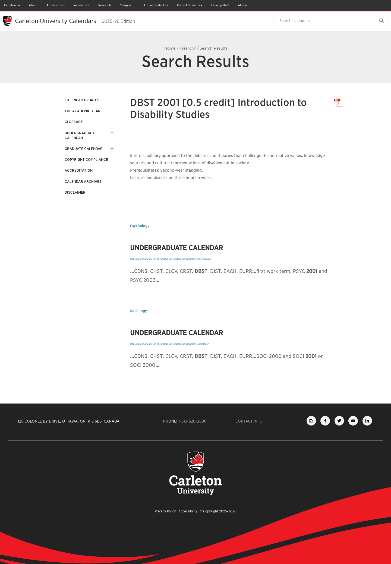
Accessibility (188, 511)
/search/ (187, 48)
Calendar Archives (83, 181)
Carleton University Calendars (75, 20)
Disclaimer (75, 192)
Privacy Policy (165, 511)
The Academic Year (82, 111)
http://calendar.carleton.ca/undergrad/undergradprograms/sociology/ (169, 343)
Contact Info (249, 421)
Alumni (243, 5)
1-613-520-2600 (192, 421)
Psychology (139, 226)
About (33, 5)
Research (104, 5)
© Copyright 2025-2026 (218, 511)
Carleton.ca (12, 5)
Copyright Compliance (86, 159)
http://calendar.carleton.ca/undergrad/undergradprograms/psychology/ (170, 258)
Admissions (54, 5)
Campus (125, 5)
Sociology (138, 311)
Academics (81, 5)
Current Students (188, 5)
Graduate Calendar (84, 149)
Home (169, 48)
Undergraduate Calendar (80, 135)
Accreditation (79, 170)
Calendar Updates (82, 100)
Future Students (155, 5)
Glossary (74, 122)
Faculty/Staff (220, 5)
